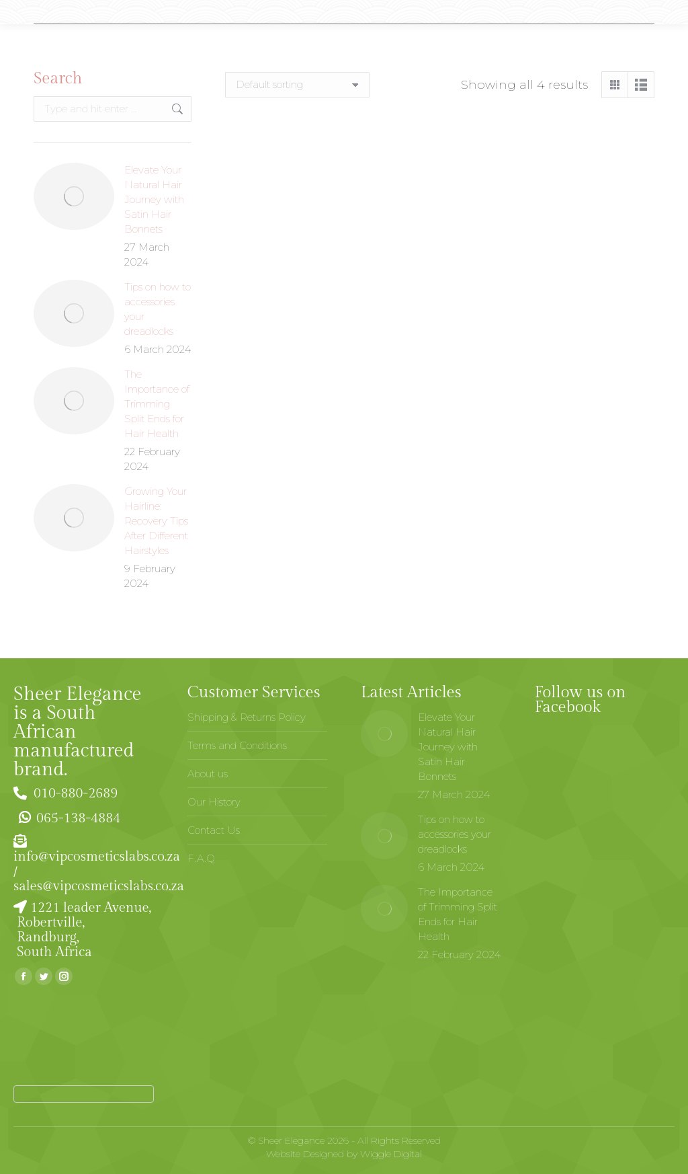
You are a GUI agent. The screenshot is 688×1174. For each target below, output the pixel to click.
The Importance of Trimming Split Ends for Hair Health (156, 404)
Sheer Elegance (291, 1140)
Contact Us (213, 830)
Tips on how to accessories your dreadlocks (157, 309)
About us (207, 773)
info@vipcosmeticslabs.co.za (96, 857)
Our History (214, 801)
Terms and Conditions (237, 745)
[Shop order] (297, 84)
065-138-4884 (67, 818)
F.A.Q (201, 858)
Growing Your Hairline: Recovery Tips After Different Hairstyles (156, 521)
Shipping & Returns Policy (246, 717)
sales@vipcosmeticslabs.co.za (98, 886)
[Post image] (74, 196)
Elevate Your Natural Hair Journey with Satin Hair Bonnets (154, 199)
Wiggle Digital (391, 1154)
